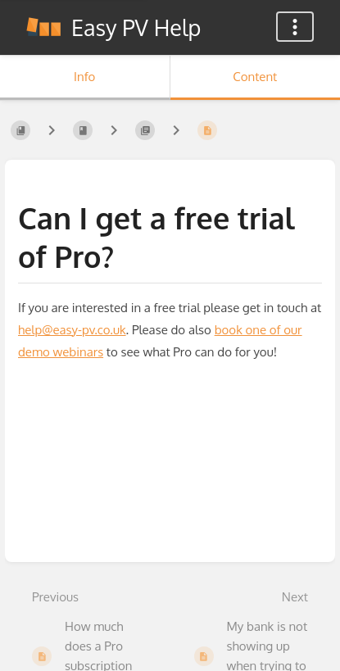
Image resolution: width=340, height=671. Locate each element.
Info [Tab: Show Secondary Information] (84, 76)
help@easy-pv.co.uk (72, 330)
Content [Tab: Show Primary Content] (255, 76)
